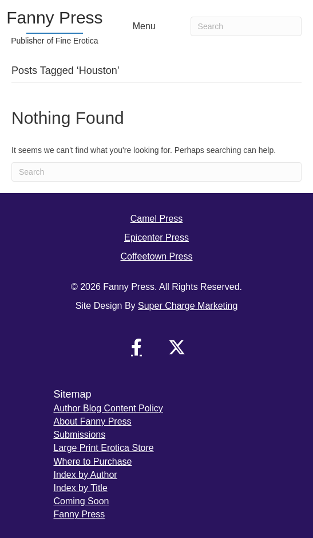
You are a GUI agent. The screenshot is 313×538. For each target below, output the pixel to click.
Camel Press (156, 218)
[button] (137, 347)
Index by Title (81, 488)
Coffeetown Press (157, 256)
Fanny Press (79, 514)
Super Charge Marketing (187, 306)
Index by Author (85, 475)
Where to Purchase (93, 461)
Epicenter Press (156, 237)
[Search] (246, 26)
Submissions (80, 434)
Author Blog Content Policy (108, 408)
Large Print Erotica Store (104, 448)
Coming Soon (81, 501)
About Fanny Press (93, 421)
